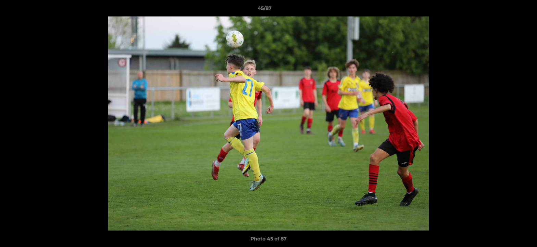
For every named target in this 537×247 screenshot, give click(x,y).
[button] (508, 10)
